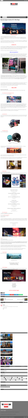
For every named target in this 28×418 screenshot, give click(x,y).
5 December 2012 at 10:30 (5, 305)
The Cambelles (14, 283)
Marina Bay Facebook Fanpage (14, 263)
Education (2, 377)
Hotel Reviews (15, 377)
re (14, 394)
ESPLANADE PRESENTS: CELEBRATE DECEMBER (14, 193)
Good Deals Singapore (8, 377)
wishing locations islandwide (19, 105)
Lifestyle (20, 377)
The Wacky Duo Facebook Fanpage (14, 264)
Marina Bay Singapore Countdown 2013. (19, 78)
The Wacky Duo (14, 284)
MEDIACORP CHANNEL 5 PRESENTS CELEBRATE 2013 (14, 208)
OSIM (19, 157)
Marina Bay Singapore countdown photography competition (14, 146)
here (9, 269)
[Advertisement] (14, 10)
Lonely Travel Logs (14, 285)
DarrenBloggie (14, 286)
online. (16, 107)
